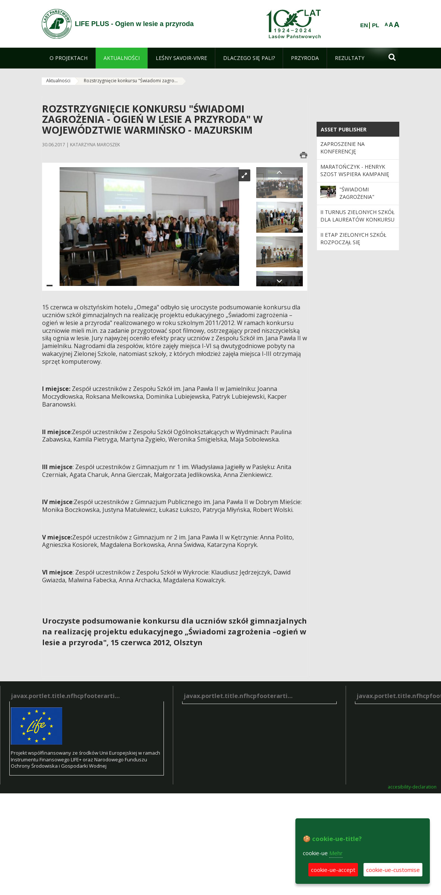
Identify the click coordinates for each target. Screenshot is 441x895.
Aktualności (58, 80)
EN (364, 25)
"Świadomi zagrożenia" (356, 193)
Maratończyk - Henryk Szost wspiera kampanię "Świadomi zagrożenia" (354, 174)
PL (375, 25)
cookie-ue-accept (333, 869)
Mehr (336, 853)
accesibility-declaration (412, 787)
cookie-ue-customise (393, 869)
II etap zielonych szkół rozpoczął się (353, 238)
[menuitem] (68, 58)
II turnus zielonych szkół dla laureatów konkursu (357, 215)
